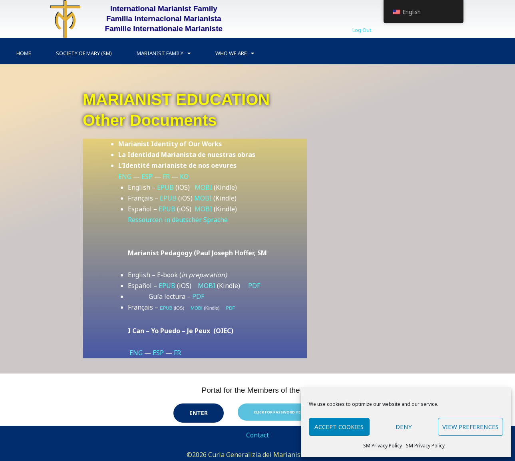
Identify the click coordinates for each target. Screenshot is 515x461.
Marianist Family (164, 53)
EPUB (165, 187)
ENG (124, 176)
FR (166, 176)
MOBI (203, 187)
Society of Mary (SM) (84, 53)
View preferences (470, 427)
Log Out (361, 30)
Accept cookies (339, 427)
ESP (147, 176)
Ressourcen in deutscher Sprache (178, 219)
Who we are (234, 53)
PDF (254, 285)
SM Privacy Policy (382, 445)
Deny (404, 427)
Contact (257, 435)
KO (184, 176)
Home (23, 53)
